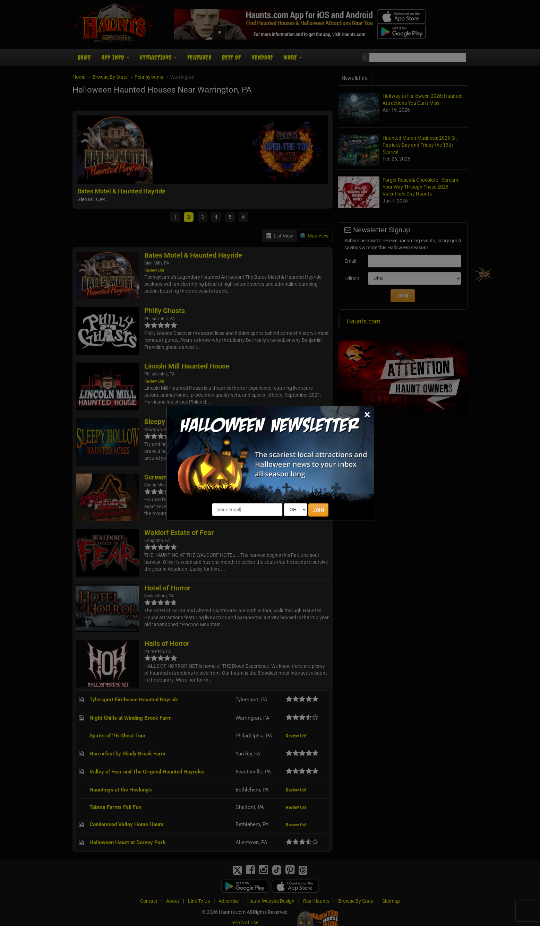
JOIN (318, 510)
